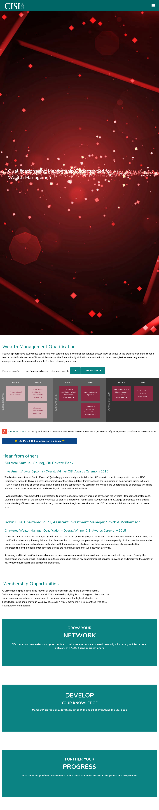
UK (75, 370)
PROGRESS (79, 767)
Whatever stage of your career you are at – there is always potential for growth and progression (79, 775)
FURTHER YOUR (79, 759)
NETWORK (79, 635)
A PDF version (16, 431)
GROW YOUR (79, 627)
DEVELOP (79, 695)
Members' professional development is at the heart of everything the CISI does (79, 710)
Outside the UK (93, 370)
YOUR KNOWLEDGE (79, 702)
